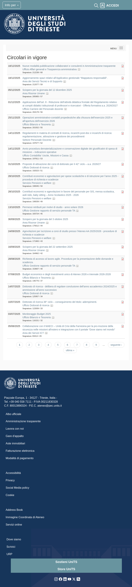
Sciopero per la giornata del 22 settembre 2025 (48, 246)
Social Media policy (17, 487)
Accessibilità (13, 472)
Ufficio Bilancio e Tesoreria (37, 124)
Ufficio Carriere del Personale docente (43, 109)
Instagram (56, 579)
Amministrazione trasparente (23, 421)
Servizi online (14, 524)
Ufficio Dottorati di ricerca (36, 167)
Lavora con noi (15, 428)
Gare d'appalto (15, 436)
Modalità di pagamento (20, 458)
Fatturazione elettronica (20, 450)
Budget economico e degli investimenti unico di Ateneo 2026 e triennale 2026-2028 (67, 274)
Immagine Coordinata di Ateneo (25, 517)
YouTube (69, 579)
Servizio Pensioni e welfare (37, 183)
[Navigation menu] (121, 48)
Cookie (10, 495)
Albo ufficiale (13, 414)
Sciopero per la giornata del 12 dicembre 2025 (47, 90)
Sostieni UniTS (66, 562)
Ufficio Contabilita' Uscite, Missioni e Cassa (46, 155)
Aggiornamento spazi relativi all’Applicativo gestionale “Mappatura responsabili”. (65, 78)
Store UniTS (66, 569)
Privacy (10, 480)
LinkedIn (65, 579)
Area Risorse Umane (34, 93)
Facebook (60, 579)
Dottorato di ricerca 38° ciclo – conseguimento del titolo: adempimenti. (60, 302)
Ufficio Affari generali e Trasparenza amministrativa (50, 69)
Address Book (14, 509)
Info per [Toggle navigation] (12, 5)
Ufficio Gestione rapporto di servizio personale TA (49, 210)
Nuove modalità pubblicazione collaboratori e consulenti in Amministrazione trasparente (69, 66)
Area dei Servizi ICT (33, 333)
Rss (78, 579)
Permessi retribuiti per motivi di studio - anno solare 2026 (53, 207)
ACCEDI (112, 5)
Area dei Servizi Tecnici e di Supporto (42, 81)
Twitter (74, 579)
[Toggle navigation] (123, 5)
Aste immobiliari (15, 443)
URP (9, 554)
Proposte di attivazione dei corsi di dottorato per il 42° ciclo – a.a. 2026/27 (62, 164)
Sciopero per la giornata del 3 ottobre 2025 (45, 219)
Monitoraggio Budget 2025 (37, 314)
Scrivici (11, 546)
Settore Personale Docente (37, 140)
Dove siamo (14, 539)
